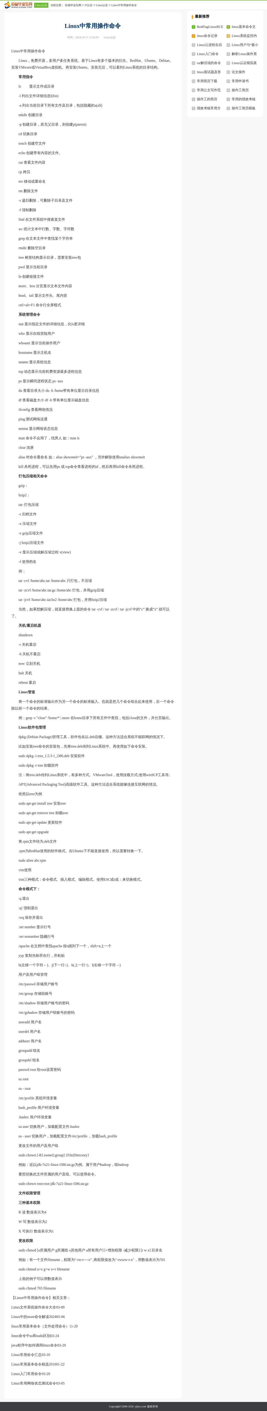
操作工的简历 (207, 99)
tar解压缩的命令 (209, 63)
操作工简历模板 (243, 108)
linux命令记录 (207, 36)
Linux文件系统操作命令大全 (33, 1307)
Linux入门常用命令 (26, 1374)
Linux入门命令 (208, 54)
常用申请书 (240, 81)
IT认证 (88, 5)
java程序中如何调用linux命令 (34, 1345)
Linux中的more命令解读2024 (33, 1317)
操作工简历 (240, 90)
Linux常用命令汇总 (26, 1355)
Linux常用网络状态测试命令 (33, 1383)
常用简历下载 (207, 81)
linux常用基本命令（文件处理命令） (40, 1326)
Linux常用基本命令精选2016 (33, 1364)
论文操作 (238, 72)
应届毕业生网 (73, 5)
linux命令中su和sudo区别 (30, 1336)
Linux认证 (41, 5)
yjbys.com (140, 1406)
